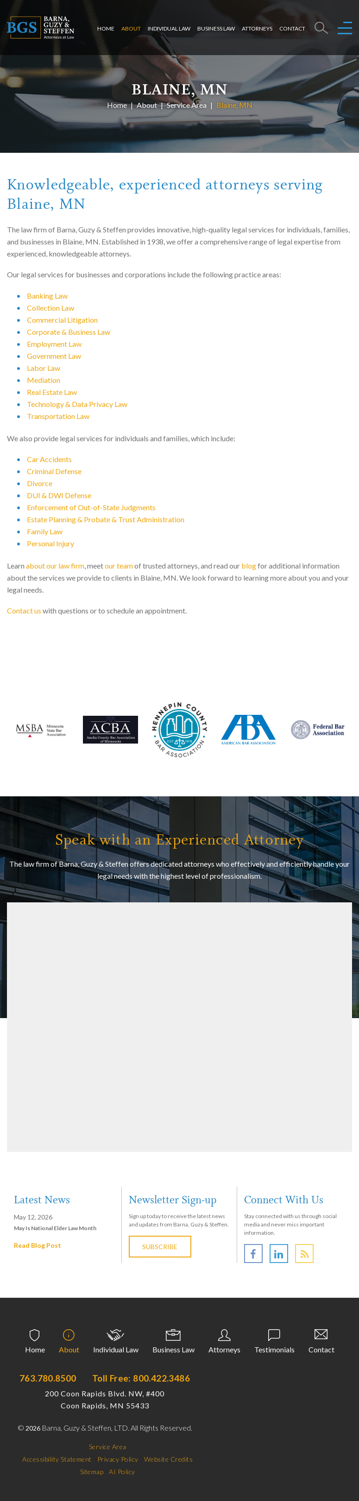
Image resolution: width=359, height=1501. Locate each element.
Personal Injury (50, 543)
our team (119, 565)
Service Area (187, 104)
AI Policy (122, 1472)
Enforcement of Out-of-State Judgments (91, 507)
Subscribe (160, 1247)
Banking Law (47, 295)
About (131, 28)
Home (105, 28)
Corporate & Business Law (68, 331)
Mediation (43, 379)
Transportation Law (58, 416)
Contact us (24, 610)
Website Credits (168, 1459)
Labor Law (43, 367)
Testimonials (274, 1349)
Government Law (54, 355)
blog (248, 565)
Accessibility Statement (57, 1459)
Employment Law (54, 343)
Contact (292, 28)
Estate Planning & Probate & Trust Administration (105, 519)
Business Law (216, 28)
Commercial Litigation (62, 319)
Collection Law (50, 307)
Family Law (45, 531)
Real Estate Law (52, 392)
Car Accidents (49, 459)
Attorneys (257, 28)
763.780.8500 (47, 1378)
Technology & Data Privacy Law (77, 404)
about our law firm (55, 565)
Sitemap (92, 1472)
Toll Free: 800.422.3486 (141, 1378)
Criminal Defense (54, 471)
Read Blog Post (37, 1245)
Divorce (39, 483)
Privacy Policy (118, 1459)
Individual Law (169, 28)
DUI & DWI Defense (59, 495)
